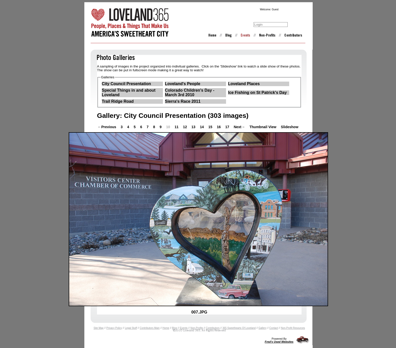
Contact (273, 328)
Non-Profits (196, 328)
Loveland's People (182, 84)
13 (193, 127)
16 (219, 127)
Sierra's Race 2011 (183, 101)
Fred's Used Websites (279, 341)
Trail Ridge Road (118, 101)
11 (177, 127)
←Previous (107, 127)
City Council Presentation (126, 84)
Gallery (263, 328)
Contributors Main (150, 328)
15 (210, 127)
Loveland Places (244, 84)
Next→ (239, 127)
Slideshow (289, 127)
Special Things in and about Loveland (128, 92)
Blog (174, 328)
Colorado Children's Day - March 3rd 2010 (189, 92)
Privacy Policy (114, 328)
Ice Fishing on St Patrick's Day (257, 92)
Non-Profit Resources (293, 328)
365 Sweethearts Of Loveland (239, 328)
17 (227, 127)
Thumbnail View (263, 127)
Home (165, 328)
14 (202, 127)
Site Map (98, 328)
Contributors (212, 328)
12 (185, 127)
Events (184, 328)
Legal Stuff (131, 328)
